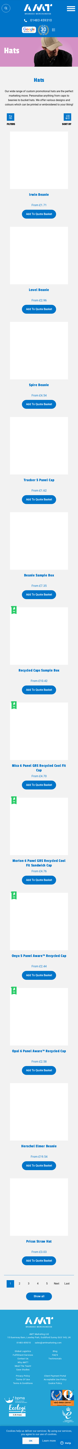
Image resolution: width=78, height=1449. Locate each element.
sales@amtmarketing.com (48, 1342)
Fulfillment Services (23, 1355)
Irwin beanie (39, 194)
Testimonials (55, 1358)
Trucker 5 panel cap (39, 480)
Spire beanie (39, 385)
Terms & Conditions (23, 1383)
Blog (55, 1351)
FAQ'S (55, 1355)
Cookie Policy (55, 1383)
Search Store (6, 8)
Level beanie (39, 290)
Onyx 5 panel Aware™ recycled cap (39, 956)
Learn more (49, 1440)
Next (56, 1283)
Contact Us (23, 1358)
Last (67, 1283)
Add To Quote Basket (39, 214)
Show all (39, 1296)
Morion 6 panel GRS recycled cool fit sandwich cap (38, 863)
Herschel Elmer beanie (39, 1146)
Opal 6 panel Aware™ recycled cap (39, 1051)
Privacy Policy (23, 1376)
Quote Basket (53, 30)
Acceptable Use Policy (55, 1379)
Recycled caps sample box (39, 670)
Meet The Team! (23, 1366)
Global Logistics (23, 1351)
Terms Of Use (23, 1379)
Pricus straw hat (39, 1241)
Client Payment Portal (55, 1376)
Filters (10, 117)
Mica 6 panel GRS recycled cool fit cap (39, 768)
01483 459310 (41, 20)
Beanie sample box (39, 575)
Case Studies (23, 1369)
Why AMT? (23, 1362)
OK (31, 1440)
